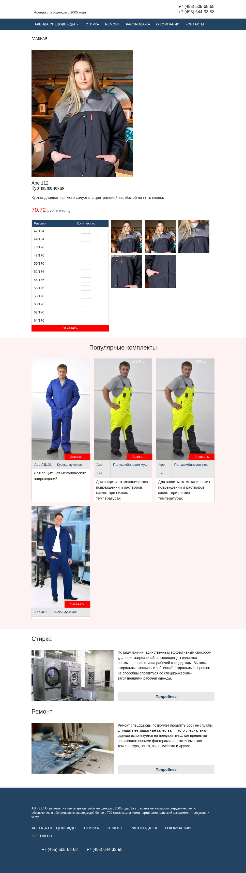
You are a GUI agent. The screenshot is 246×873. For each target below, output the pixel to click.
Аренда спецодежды (55, 24)
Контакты (195, 24)
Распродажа (138, 24)
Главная (39, 38)
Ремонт (112, 24)
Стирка (92, 24)
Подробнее (166, 696)
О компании (167, 24)
